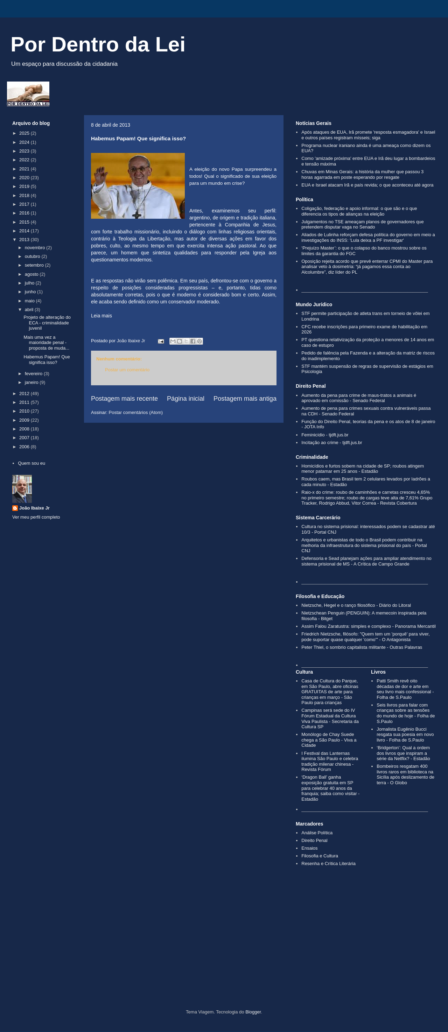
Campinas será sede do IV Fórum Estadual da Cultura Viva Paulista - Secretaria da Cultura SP (330, 718)
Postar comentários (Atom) (136, 412)
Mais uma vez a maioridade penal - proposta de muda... (46, 343)
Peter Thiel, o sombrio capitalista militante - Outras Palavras (361, 647)
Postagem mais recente (124, 398)
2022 (25, 159)
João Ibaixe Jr (34, 508)
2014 (25, 230)
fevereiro (34, 373)
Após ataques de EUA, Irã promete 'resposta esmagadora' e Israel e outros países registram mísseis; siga (368, 134)
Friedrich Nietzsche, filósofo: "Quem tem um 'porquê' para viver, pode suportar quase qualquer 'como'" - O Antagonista (365, 636)
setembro (35, 265)
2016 (25, 213)
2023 (25, 151)
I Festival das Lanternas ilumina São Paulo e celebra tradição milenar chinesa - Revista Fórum (329, 761)
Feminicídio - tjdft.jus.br (324, 434)
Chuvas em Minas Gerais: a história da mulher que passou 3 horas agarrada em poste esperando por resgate (362, 174)
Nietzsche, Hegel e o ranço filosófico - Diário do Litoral (356, 605)
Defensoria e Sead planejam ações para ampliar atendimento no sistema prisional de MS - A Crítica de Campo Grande (366, 561)
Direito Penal (314, 840)
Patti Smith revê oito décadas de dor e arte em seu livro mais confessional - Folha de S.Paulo (405, 689)
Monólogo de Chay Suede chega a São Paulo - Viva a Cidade (328, 740)
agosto (32, 274)
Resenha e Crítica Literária (328, 863)
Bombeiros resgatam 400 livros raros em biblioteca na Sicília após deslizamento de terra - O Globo (405, 774)
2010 (25, 411)
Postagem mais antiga (245, 398)
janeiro (32, 382)
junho (31, 291)
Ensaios (309, 848)
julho (30, 283)
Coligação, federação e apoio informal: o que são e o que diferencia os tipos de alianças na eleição (359, 211)
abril (30, 309)
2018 (25, 195)
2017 (25, 204)
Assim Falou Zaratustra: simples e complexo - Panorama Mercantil (368, 626)
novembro (35, 247)
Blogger (253, 1012)
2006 (25, 446)
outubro (33, 256)
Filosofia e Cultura (319, 855)
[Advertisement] (224, 950)
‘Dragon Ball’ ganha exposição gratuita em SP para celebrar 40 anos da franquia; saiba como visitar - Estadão (330, 787)
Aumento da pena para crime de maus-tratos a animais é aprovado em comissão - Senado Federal (358, 398)
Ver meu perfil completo (36, 517)
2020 (25, 177)
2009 (25, 420)
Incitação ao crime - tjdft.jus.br (331, 442)
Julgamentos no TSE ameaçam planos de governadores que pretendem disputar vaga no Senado (362, 224)
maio (30, 300)
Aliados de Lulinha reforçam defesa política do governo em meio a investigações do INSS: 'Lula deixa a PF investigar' (368, 237)
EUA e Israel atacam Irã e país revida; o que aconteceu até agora (367, 185)
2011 (25, 402)
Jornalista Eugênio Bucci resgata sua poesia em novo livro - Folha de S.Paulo (405, 734)
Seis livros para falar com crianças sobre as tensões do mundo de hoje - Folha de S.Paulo (406, 713)
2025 (25, 133)
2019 (25, 186)
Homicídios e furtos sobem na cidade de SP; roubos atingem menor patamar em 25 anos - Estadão (362, 468)
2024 (25, 142)
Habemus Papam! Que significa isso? (46, 359)
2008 (25, 428)
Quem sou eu (31, 463)
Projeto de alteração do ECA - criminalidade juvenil (46, 323)
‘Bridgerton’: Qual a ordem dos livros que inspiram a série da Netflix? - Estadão (403, 753)
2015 (25, 222)
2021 (25, 168)
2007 (25, 437)
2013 (25, 239)
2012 (25, 393)
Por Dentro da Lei (98, 44)
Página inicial (185, 398)
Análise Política (316, 832)
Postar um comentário (127, 369)
